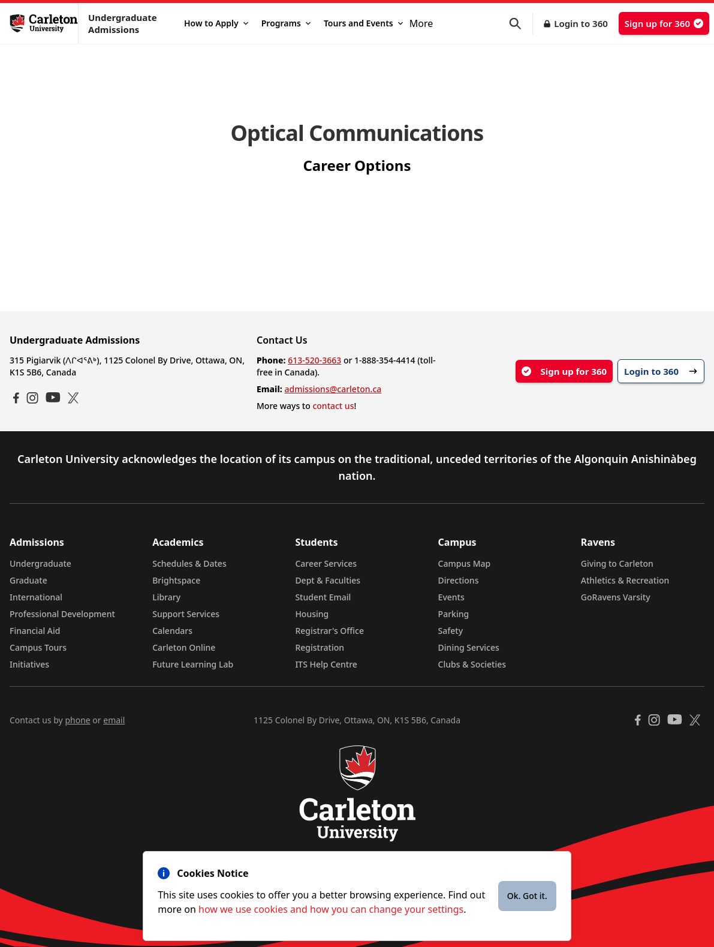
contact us (333, 405)
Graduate (28, 580)
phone (77, 720)
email (114, 720)
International (36, 597)
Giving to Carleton (617, 563)
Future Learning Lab (192, 664)
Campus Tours (38, 647)
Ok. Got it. (527, 895)
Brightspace (176, 580)
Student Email (323, 597)
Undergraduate (40, 563)
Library (166, 597)
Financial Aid (35, 630)
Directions (458, 580)
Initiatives (29, 664)
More (421, 23)
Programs (286, 23)
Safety (450, 630)
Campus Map (464, 563)
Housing (312, 614)
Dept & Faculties (327, 580)
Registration (319, 647)
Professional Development (62, 614)
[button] (521, 24)
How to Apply (216, 23)
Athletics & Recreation (625, 580)
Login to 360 (581, 23)
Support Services (185, 614)
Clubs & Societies (472, 664)
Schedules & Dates (189, 563)
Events (451, 597)
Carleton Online (183, 647)
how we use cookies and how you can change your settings (330, 909)
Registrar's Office (329, 630)
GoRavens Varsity (615, 597)
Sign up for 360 (664, 23)
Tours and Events (363, 23)
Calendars (172, 630)
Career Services (326, 563)
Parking (453, 614)
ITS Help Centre (326, 664)
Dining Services (468, 647)
